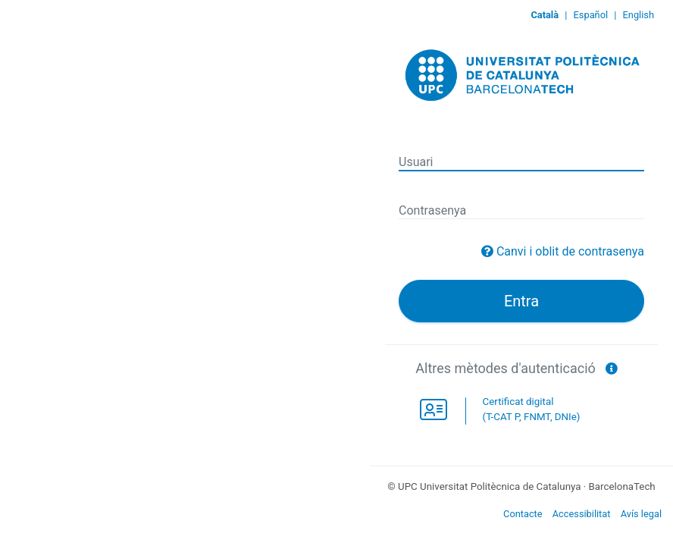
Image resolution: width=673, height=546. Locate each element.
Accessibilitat (581, 513)
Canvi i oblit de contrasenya (570, 251)
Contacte (523, 513)
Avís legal (641, 513)
